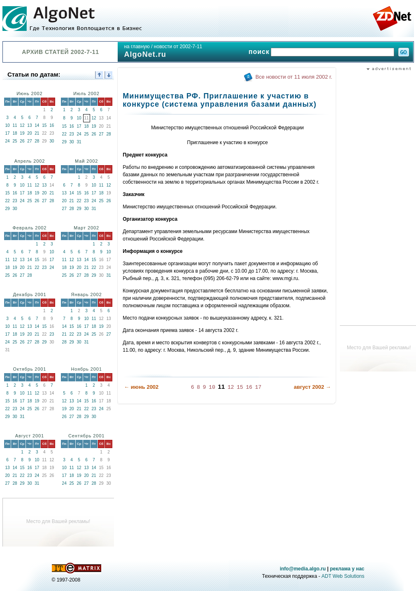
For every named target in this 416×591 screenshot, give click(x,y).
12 (22, 125)
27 (29, 141)
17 (7, 133)
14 (37, 125)
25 (14, 141)
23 (72, 134)
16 (51, 125)
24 (7, 141)
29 (64, 142)
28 (37, 141)
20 (29, 133)
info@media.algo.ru (303, 569)
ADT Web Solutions (342, 576)
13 (29, 125)
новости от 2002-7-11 (178, 46)
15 (44, 125)
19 (22, 133)
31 (79, 142)
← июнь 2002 (141, 387)
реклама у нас (347, 569)
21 (37, 133)
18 (14, 133)
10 (7, 125)
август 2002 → (312, 387)
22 (64, 134)
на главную (136, 46)
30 (51, 141)
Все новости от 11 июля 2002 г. (294, 77)
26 (22, 141)
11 (14, 125)
